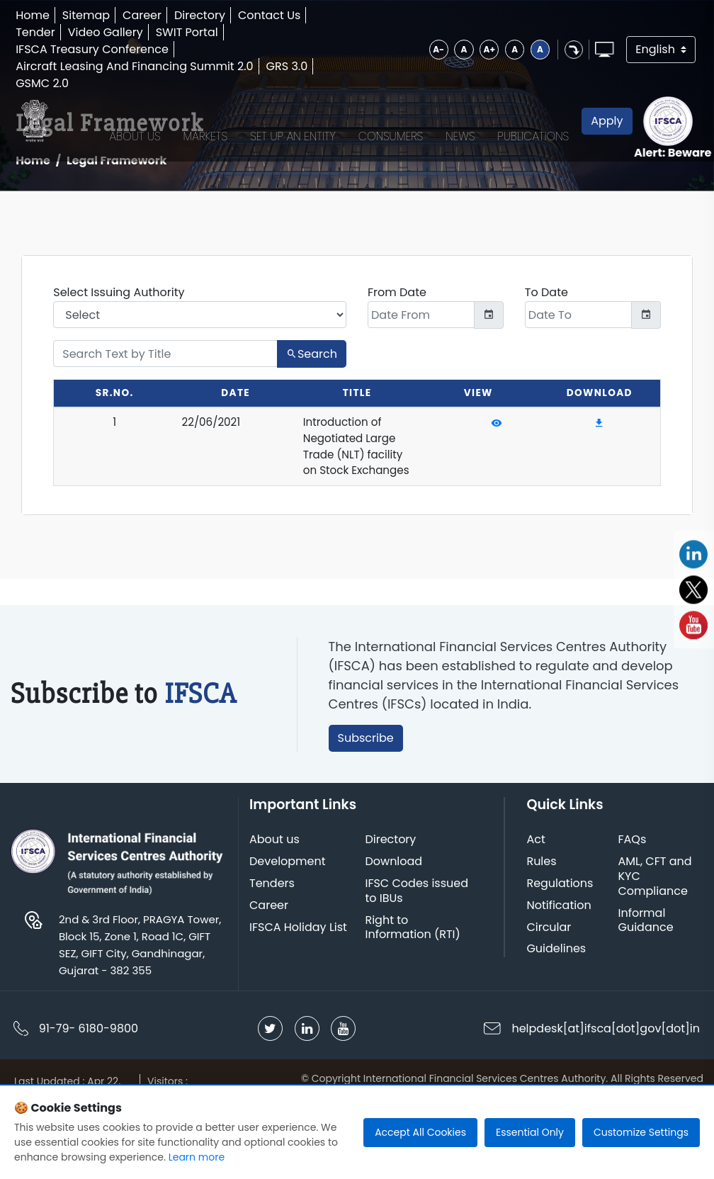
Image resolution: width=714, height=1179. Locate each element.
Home (38, 15)
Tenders (272, 942)
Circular (549, 985)
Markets (202, 122)
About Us (131, 122)
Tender (41, 32)
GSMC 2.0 (47, 83)
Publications (530, 122)
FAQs (634, 898)
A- (415, 49)
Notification (559, 964)
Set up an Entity (290, 122)
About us (275, 898)
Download (397, 920)
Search (311, 359)
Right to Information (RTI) (415, 985)
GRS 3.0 (293, 66)
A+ (469, 49)
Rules (542, 920)
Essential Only (530, 1132)
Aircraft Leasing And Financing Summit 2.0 (140, 66)
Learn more (197, 1157)
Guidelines (556, 1007)
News (457, 122)
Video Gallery (111, 32)
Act (536, 898)
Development (288, 920)
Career (147, 15)
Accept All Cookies (420, 1132)
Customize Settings (641, 1132)
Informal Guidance (648, 978)
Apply (604, 122)
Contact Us (275, 15)
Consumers (387, 122)
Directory (205, 15)
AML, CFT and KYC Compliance (657, 935)
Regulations (560, 942)
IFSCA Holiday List (299, 985)
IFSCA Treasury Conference (97, 49)
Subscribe (373, 792)
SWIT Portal (193, 32)
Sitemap (91, 15)
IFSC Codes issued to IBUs (420, 949)
